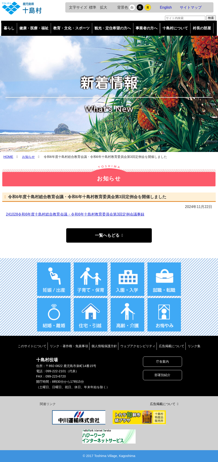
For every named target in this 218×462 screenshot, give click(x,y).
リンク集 (194, 346)
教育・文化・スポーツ (71, 28)
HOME (8, 157)
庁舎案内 (162, 361)
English (166, 7)
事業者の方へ (146, 28)
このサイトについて (32, 346)
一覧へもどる (107, 235)
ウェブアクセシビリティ (137, 346)
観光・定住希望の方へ (112, 28)
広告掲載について (171, 346)
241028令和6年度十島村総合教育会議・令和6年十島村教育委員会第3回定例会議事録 (75, 214)
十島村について (175, 28)
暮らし (9, 28)
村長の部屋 (202, 28)
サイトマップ (191, 7)
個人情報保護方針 (104, 346)
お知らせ (28, 157)
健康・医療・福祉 (33, 28)
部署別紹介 (162, 375)
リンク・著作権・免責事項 (69, 346)
